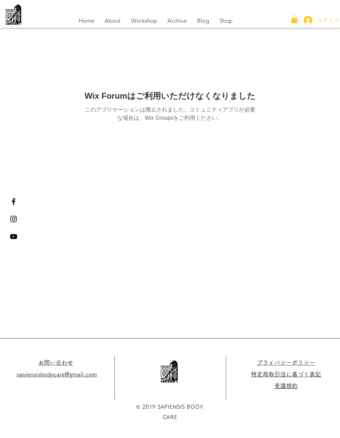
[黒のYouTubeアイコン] (13, 236)
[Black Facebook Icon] (13, 201)
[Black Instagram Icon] (13, 219)
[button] (294, 19)
